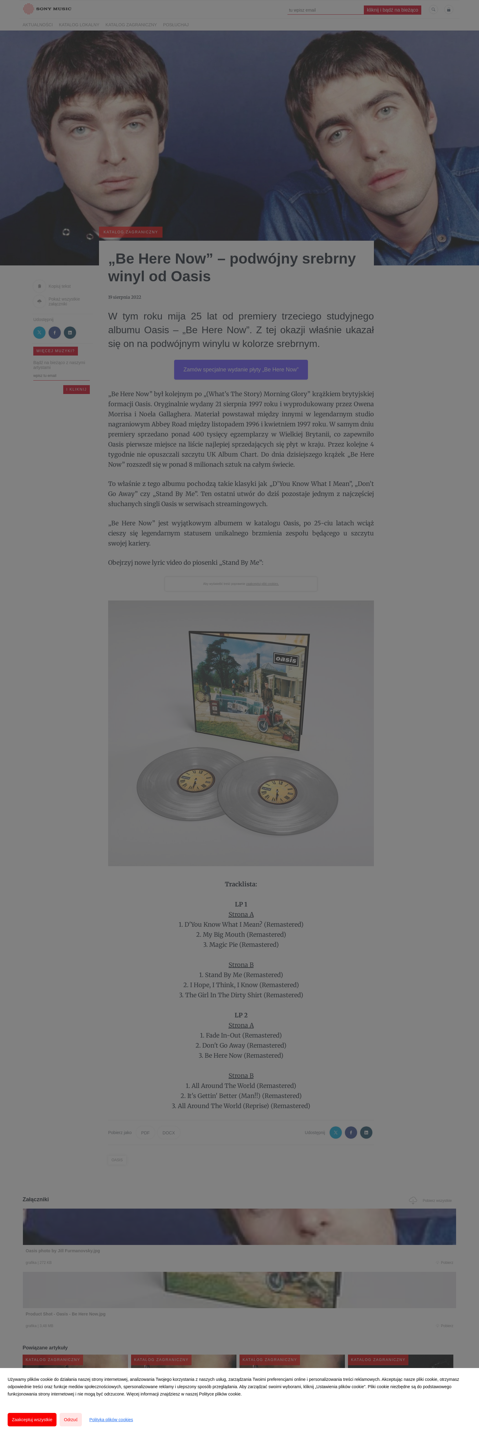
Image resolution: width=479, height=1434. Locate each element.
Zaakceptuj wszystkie (32, 1419)
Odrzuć (71, 1419)
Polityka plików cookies (111, 1419)
